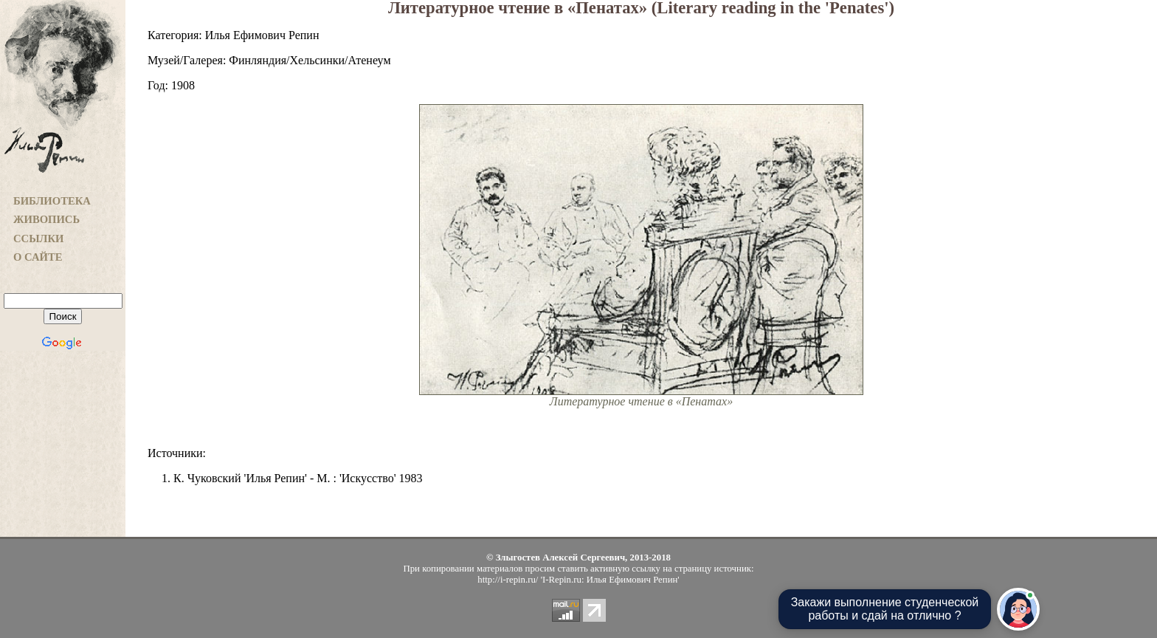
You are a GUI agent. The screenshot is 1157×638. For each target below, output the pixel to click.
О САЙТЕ (37, 257)
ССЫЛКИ (38, 238)
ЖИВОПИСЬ (46, 219)
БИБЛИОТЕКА (52, 201)
